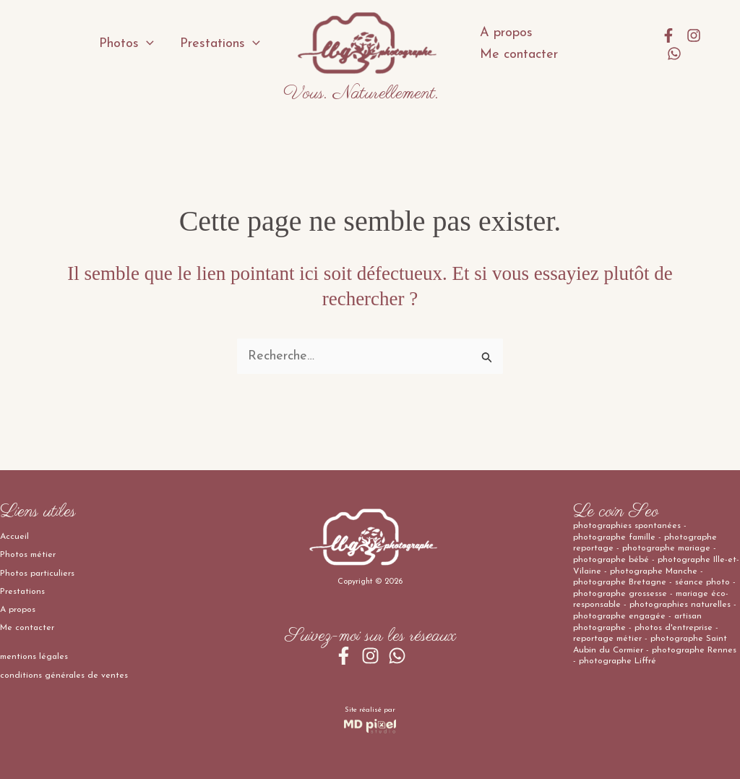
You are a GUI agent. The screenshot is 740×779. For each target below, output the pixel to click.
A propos (506, 33)
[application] (146, 44)
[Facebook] (668, 35)
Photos (126, 44)
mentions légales (34, 656)
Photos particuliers (37, 573)
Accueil (14, 536)
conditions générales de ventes (64, 675)
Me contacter (519, 54)
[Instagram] (694, 35)
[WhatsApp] (674, 53)
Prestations (220, 44)
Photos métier (28, 554)
